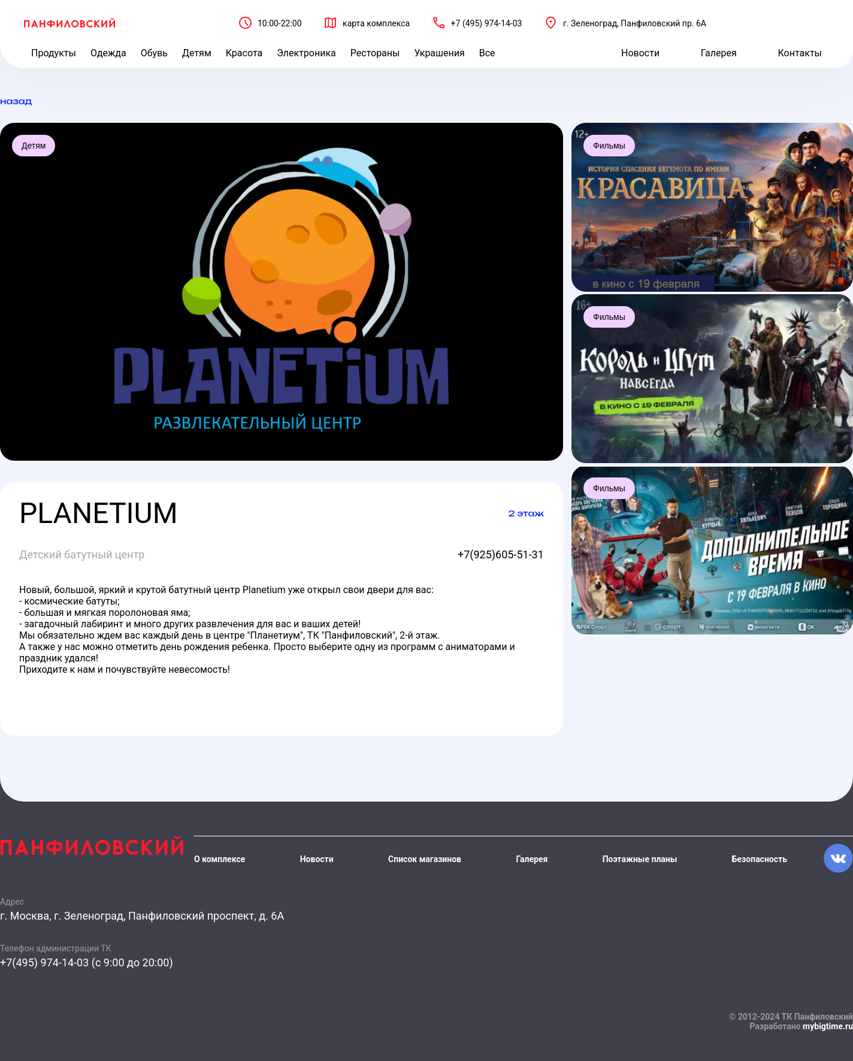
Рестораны (375, 53)
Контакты (800, 53)
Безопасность (759, 859)
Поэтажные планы (640, 859)
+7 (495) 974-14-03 (486, 23)
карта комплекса (376, 23)
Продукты (53, 53)
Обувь (154, 53)
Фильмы (609, 145)
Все (487, 53)
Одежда (108, 53)
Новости (640, 53)
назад (16, 101)
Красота (244, 53)
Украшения (439, 53)
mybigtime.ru (828, 1026)
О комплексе (219, 859)
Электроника (306, 53)
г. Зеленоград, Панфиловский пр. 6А (634, 23)
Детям (196, 53)
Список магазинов (424, 859)
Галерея (719, 53)
